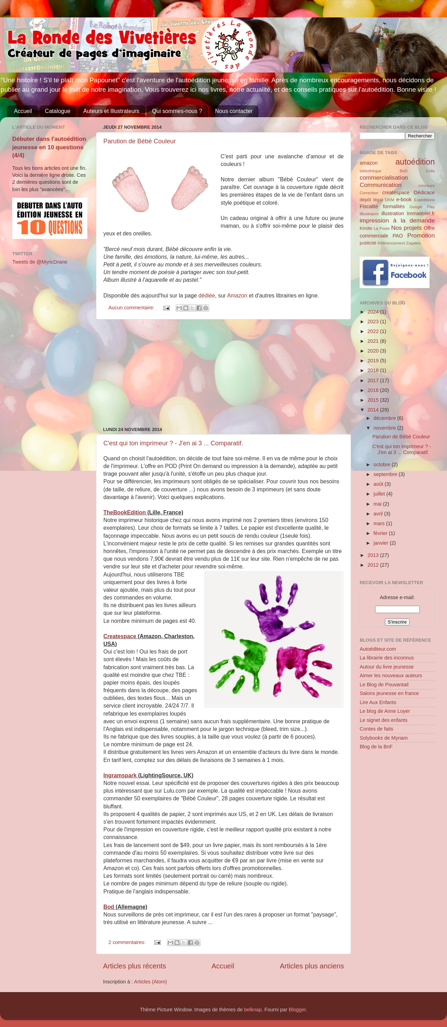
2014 (373, 410)
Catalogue (58, 111)
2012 (373, 565)
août (379, 484)
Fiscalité (369, 206)
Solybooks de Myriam (384, 738)
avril (379, 513)
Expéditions (424, 200)
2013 (373, 555)
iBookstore (369, 214)
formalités (393, 206)
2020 (373, 351)
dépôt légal (371, 199)
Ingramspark (120, 775)
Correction (369, 193)
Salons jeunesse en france (389, 693)
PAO (398, 236)
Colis (430, 171)
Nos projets (406, 227)
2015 (373, 400)
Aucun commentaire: (132, 307)
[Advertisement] (223, 373)
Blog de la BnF (376, 746)
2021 (373, 341)
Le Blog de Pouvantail (384, 684)
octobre (383, 464)
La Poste (382, 228)
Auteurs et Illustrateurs (111, 111)
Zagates (413, 243)
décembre (385, 418)
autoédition (415, 161)
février (381, 533)
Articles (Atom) (150, 981)
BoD (404, 171)
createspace (395, 192)
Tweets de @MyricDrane (39, 262)
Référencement (391, 243)
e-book (404, 199)
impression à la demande (397, 220)
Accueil (23, 111)
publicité (368, 243)
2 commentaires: (127, 942)
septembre (386, 474)
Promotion (421, 235)
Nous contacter (234, 111)
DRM (389, 200)
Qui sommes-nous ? (177, 111)
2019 (373, 360)
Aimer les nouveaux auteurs (391, 675)
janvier (382, 543)
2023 (373, 321)
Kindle (366, 228)
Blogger (297, 1009)
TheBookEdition (125, 512)
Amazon (238, 296)
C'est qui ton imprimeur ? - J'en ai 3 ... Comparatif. (173, 443)
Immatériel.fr (421, 213)
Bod (109, 907)
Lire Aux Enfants (378, 702)
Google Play (422, 207)
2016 (373, 390)
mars (380, 523)
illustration (392, 213)
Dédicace (424, 192)
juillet (380, 494)
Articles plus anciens (312, 966)
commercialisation (384, 177)
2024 (373, 312)
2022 (373, 331)
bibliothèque (370, 171)
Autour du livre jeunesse (386, 667)
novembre (385, 428)
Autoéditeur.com (378, 649)
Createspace (120, 636)
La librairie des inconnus (387, 657)
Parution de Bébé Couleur (139, 141)
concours (426, 185)
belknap (253, 1009)
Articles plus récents (134, 966)
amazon (369, 163)
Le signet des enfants (384, 720)
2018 (373, 370)
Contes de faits (376, 729)
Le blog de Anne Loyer (385, 711)
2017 (373, 380)
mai (378, 504)
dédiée (206, 296)
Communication (381, 184)
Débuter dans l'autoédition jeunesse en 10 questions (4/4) (49, 147)
